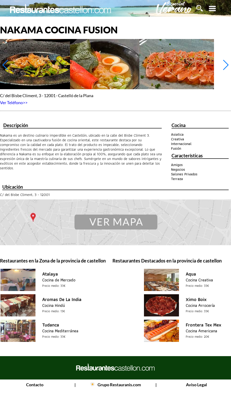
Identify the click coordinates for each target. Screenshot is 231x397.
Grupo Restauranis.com (119, 384)
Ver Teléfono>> (14, 102)
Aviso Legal (196, 384)
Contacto (34, 384)
